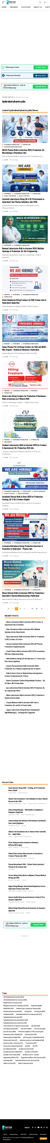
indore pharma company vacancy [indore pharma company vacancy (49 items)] (16, 1026)
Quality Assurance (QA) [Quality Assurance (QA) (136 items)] (12, 1052)
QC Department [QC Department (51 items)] (9, 1049)
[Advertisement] (25, 36)
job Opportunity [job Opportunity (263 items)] (10, 1029)
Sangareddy (8, 442)
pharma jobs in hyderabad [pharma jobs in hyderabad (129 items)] (33, 1037)
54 (32, 608)
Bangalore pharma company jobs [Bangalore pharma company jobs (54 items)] (15, 1005)
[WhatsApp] (44, 1127)
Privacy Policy (27, 1137)
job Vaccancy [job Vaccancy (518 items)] (9, 1031)
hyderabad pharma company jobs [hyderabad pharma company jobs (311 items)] (29, 1014)
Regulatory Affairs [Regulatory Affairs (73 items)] (10, 1057)
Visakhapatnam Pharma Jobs (13, 147)
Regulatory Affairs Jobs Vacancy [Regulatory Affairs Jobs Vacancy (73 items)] (33, 1057)
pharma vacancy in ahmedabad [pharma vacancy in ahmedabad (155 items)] (32, 1040)
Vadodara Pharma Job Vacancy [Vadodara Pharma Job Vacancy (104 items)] (27, 1060)
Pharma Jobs (26, 144)
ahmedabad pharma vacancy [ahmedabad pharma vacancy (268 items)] (15, 1000)
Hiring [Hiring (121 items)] (28, 1011)
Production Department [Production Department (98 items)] (12, 1046)
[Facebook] (32, 1127)
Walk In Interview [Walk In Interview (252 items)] (25, 1063)
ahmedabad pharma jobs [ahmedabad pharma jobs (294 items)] (13, 997)
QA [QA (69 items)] (27, 1046)
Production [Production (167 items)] (31, 1043)
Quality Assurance (10, 196)
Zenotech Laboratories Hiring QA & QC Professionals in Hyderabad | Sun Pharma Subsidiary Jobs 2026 (23, 200)
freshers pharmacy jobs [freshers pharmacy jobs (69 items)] (12, 1011)
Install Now (41, 87)
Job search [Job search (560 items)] (26, 1029)
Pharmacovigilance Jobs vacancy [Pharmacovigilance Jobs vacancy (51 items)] (30, 1031)
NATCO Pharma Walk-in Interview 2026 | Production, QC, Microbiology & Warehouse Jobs (23, 151)
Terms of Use (7, 1139)
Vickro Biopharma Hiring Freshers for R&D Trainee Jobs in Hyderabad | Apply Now (24, 301)
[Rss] (47, 1127)
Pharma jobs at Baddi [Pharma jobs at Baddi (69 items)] (12, 1037)
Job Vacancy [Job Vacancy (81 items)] (39, 1029)
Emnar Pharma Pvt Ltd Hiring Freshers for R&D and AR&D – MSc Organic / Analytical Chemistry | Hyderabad (24, 348)
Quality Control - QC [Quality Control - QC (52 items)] (31, 1054)
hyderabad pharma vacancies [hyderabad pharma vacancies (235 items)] (15, 1023)
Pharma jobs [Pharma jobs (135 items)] (31, 1034)
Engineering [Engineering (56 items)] (36, 1005)
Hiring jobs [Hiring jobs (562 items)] (39, 1011)
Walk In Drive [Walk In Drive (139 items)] (9, 1063)
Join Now (41, 67)
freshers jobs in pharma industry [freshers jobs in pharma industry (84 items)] (28, 1008)
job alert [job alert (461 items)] (35, 1026)
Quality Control (24, 196)
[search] (40, 2)
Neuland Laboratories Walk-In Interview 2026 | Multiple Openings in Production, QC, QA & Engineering (23, 250)
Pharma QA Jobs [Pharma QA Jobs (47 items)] (10, 1040)
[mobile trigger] (4, 2)
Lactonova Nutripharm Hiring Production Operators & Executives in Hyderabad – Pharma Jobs (22, 547)
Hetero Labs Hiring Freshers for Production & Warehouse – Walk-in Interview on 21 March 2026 (24, 397)
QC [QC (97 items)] (35, 1046)
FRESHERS (7, 294)
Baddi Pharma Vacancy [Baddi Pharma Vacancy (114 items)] (12, 1003)
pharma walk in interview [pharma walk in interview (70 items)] (13, 1043)
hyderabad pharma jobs (12, 144)
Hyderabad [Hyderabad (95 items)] (8, 1014)
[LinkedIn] (41, 1127)
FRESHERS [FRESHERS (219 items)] (8, 1008)
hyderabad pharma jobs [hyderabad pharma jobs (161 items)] (12, 1017)
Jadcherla (34, 390)
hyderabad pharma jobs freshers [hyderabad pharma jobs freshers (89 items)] (15, 1020)
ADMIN (6, 160)
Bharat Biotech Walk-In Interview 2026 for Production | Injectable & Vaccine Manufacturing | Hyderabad (23, 594)
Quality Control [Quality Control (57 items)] (31, 1052)
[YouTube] (38, 1127)
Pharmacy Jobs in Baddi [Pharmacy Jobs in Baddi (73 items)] (12, 1034)
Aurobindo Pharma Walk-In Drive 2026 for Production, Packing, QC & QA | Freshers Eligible (22, 498)
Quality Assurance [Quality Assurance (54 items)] (26, 1049)
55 (37, 608)
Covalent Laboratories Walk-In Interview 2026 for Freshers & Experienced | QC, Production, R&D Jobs (24, 446)
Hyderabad (7, 193)
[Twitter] (35, 1127)
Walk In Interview (23, 493)
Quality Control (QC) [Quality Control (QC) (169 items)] (11, 1054)
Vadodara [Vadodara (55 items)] (7, 1060)
